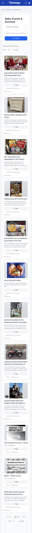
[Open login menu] (29, 2)
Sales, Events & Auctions (17, 9)
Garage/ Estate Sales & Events (13, 88)
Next (25, 517)
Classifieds (8, 9)
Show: (4, 50)
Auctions (8, 377)
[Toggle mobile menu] (2, 2)
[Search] (25, 3)
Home (3, 9)
